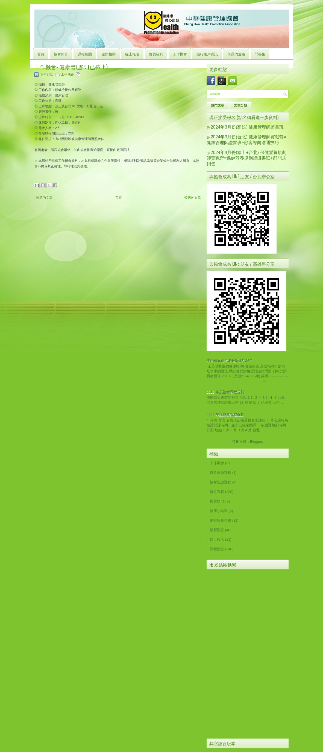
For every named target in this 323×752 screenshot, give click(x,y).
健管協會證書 (220, 520)
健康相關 (108, 54)
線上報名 (132, 54)
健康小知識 (219, 511)
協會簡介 (61, 54)
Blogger (256, 441)
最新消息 (217, 530)
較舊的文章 (192, 198)
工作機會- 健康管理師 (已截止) (71, 66)
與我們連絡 (236, 54)
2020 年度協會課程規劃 (225, 415)
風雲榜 (215, 501)
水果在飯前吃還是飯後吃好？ (230, 360)
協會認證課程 (220, 482)
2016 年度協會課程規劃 (225, 392)
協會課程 (217, 492)
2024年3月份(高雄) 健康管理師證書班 (247, 127)
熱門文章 (217, 105)
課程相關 (85, 54)
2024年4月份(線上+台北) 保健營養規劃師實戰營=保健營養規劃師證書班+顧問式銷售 (246, 158)
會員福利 (156, 54)
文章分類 (240, 105)
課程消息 (217, 549)
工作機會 (180, 54)
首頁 (40, 54)
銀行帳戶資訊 (207, 54)
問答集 (260, 54)
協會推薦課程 (220, 473)
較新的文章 (44, 198)
